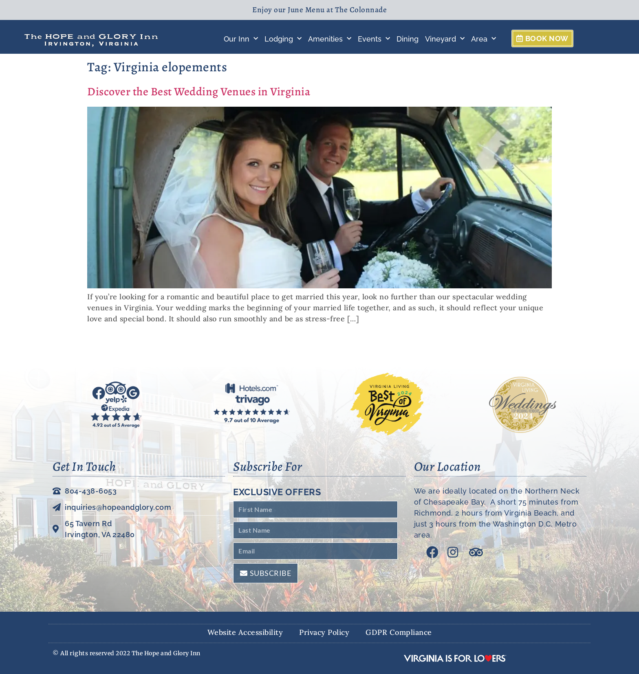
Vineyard (445, 39)
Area (483, 39)
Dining (408, 39)
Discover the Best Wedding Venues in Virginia (198, 91)
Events (374, 39)
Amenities (329, 39)
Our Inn (241, 39)
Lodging (283, 39)
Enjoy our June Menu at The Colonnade (319, 9)
